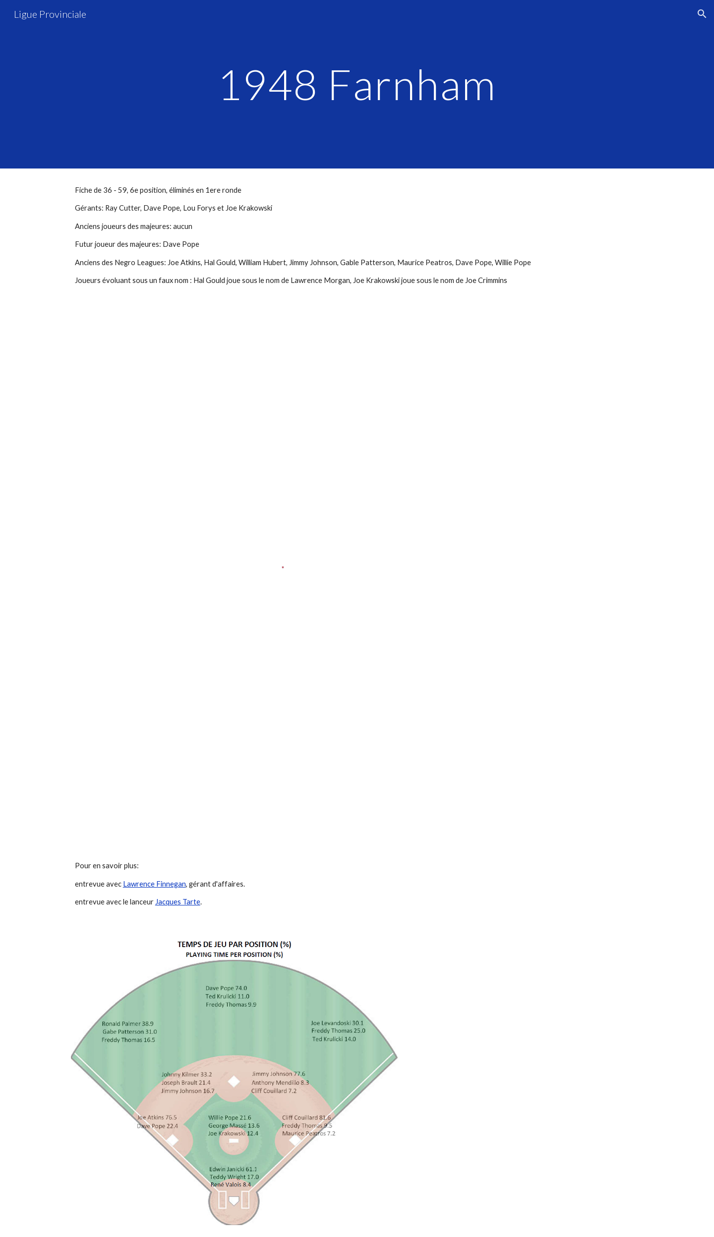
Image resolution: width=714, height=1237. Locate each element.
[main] (357, 84)
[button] (702, 14)
